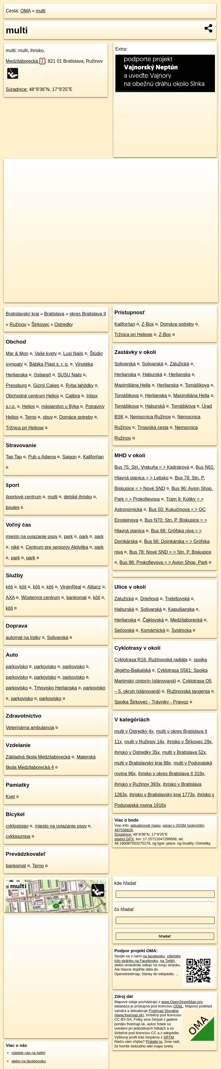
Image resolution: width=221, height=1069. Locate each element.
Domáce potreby (76, 417)
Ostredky (63, 324)
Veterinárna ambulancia (30, 727)
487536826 (124, 830)
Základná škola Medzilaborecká (38, 756)
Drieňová (149, 598)
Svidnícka (181, 630)
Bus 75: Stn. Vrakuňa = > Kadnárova (152, 467)
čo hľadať (124, 909)
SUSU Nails (70, 374)
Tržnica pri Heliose (25, 427)
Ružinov (17, 324)
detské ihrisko (78, 496)
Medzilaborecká (25, 61)
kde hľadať (126, 883)
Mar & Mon (17, 353)
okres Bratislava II (87, 313)
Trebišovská (177, 598)
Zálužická (179, 363)
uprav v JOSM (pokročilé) (183, 825)
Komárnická (153, 630)
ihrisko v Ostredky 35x (137, 752)
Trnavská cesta (152, 427)
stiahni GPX (124, 839)
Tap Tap (14, 456)
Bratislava (54, 313)
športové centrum (23, 496)
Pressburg (16, 385)
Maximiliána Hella (132, 385)
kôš (9, 586)
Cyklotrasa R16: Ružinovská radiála (151, 659)
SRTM (168, 1037)
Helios (28, 406)
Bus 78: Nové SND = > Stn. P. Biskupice (170, 552)
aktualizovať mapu (146, 825)
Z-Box (148, 324)
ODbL (178, 1006)
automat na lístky (23, 637)
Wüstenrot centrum (40, 597)
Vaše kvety (46, 353)
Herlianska (125, 374)
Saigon (69, 456)
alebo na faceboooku (29, 1061)
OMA (25, 10)
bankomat (76, 597)
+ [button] (14, 168)
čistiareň (42, 374)
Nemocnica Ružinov (150, 416)
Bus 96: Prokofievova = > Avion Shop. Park (163, 562)
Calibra (72, 395)
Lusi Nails (73, 353)
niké (15, 547)
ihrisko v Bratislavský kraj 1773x (162, 794)
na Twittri (167, 961)
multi (40, 10)
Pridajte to (154, 1041)
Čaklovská (153, 620)
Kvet (10, 796)
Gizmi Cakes (46, 385)
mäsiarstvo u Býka (60, 406)
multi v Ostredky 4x (134, 731)
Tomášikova (197, 385)
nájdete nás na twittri (28, 1053)
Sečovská (124, 630)
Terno (30, 417)
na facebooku (154, 956)
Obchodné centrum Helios (32, 395)
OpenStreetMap (120, 298)
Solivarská (57, 637)
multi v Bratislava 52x (184, 752)
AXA (10, 597)
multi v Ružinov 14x (144, 741)
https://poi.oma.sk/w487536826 (193, 298)
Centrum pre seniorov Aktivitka (57, 547)
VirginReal (70, 586)
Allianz (94, 586)
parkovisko (17, 666)
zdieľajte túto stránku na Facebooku (148, 958)
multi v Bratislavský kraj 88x (143, 763)
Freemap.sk (150, 298)
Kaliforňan (93, 456)
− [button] (14, 177)
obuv (48, 417)
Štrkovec (40, 324)
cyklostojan (17, 826)
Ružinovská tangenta (188, 691)
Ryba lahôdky (80, 385)
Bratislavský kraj (22, 313)
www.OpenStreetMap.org (181, 1002)
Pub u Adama (42, 456)
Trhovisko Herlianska (55, 687)
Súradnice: (17, 89)
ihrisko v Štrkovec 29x (189, 741)
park (68, 536)
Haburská (152, 374)
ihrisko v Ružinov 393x (138, 784)
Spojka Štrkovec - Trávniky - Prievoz (151, 702)
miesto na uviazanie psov (32, 536)
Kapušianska (181, 609)
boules (12, 507)
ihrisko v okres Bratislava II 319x (171, 773)
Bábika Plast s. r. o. (49, 364)
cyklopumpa (18, 836)
